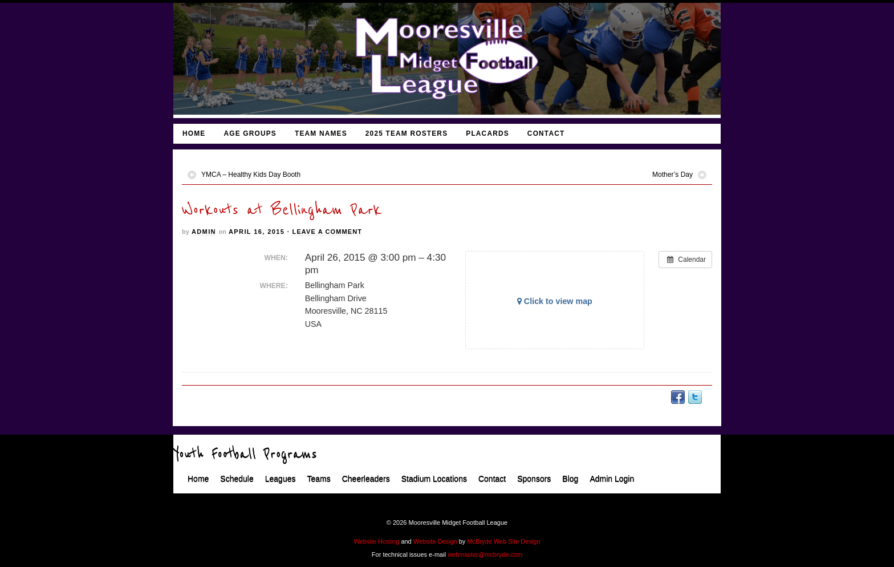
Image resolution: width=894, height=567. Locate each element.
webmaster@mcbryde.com (485, 554)
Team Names (321, 133)
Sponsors (534, 479)
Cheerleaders (366, 479)
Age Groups (250, 133)
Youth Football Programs (245, 455)
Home (193, 133)
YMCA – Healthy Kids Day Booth (250, 175)
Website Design (435, 541)
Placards (487, 133)
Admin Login (612, 479)
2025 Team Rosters (406, 133)
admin (204, 231)
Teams (318, 479)
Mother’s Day (672, 175)
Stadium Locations (434, 479)
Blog (570, 479)
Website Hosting (376, 541)
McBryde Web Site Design (503, 541)
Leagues (280, 479)
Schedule (236, 479)
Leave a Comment (327, 231)
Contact (546, 133)
